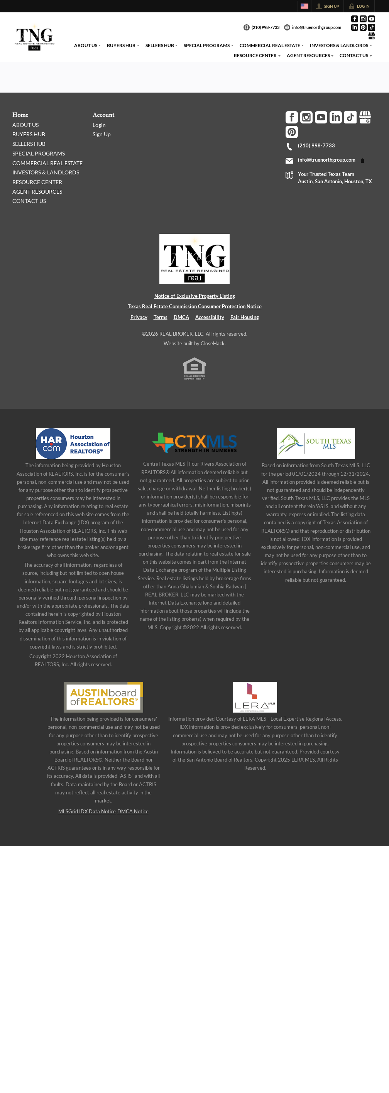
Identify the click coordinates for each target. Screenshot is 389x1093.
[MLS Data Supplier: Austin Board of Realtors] (103, 697)
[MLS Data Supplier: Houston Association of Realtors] (73, 443)
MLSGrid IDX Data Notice (87, 811)
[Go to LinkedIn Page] (354, 27)
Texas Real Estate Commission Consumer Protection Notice (195, 306)
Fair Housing (244, 317)
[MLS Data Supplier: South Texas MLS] (316, 443)
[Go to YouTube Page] (371, 18)
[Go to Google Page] (371, 35)
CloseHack (213, 343)
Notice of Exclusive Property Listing (194, 296)
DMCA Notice (133, 811)
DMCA (181, 317)
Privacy (138, 317)
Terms (160, 317)
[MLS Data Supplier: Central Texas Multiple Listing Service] (194, 442)
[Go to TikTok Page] (371, 27)
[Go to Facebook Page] (354, 18)
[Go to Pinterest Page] (363, 27)
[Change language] (304, 6)
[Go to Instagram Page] (363, 18)
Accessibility (209, 317)
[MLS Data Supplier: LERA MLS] (255, 697)
